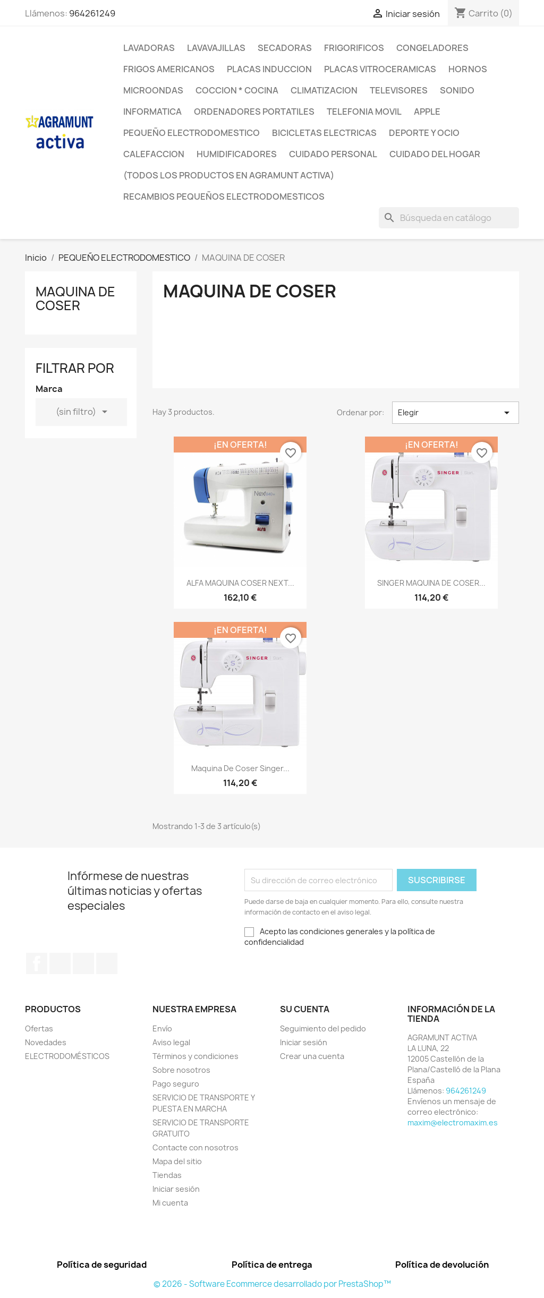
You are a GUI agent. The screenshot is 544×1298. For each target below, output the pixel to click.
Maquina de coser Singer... (240, 768)
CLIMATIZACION (324, 90)
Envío (162, 1028)
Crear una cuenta (312, 1056)
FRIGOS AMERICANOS (169, 69)
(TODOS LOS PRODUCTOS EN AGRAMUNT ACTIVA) (228, 175)
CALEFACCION (153, 154)
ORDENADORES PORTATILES (254, 111)
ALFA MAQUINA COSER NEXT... (240, 583)
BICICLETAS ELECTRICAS (324, 133)
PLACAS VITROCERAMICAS (380, 69)
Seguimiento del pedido (323, 1028)
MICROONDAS (153, 90)
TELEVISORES (399, 90)
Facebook (36, 963)
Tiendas (167, 1175)
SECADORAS (285, 48)
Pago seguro (175, 1084)
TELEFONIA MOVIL (364, 111)
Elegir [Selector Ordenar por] (455, 412)
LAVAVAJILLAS (216, 48)
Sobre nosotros (181, 1070)
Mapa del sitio (177, 1161)
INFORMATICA (152, 111)
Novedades (45, 1042)
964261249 (92, 13)
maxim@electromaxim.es (452, 1122)
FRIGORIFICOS (354, 48)
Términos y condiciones (195, 1056)
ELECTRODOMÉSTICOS (67, 1056)
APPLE (427, 111)
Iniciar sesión (176, 1189)
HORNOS (467, 69)
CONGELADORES (432, 48)
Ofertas (39, 1028)
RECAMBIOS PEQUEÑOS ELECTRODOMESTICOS (224, 196)
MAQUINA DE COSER (75, 298)
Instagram (106, 963)
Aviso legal (171, 1042)
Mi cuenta (170, 1203)
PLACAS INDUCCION (269, 69)
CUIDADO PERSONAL (333, 154)
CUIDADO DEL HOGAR (434, 154)
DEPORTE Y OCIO (424, 133)
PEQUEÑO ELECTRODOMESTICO (191, 133)
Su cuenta (304, 1009)
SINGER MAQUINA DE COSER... (431, 583)
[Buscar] (449, 217)
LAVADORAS (149, 48)
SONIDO (457, 90)
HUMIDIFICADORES (237, 154)
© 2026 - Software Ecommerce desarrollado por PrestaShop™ (272, 1284)
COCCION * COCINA (237, 90)
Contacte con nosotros (195, 1147)
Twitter (60, 963)
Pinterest (83, 963)
